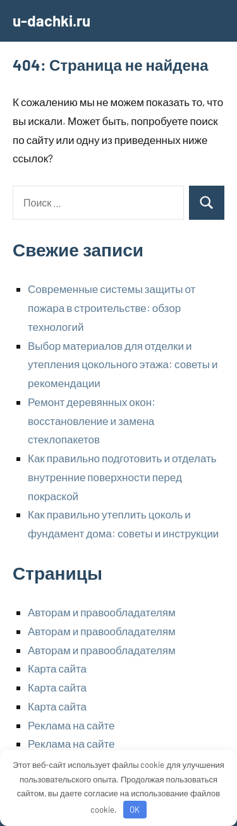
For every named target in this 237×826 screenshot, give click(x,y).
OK (135, 810)
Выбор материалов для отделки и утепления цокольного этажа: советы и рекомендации (122, 364)
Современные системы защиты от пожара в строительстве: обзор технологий (111, 307)
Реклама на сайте (71, 725)
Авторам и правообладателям (102, 612)
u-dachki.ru (51, 20)
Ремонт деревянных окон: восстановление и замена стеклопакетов (91, 420)
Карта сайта (57, 668)
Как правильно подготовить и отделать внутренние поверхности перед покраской (122, 477)
